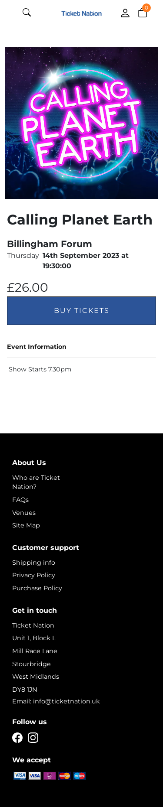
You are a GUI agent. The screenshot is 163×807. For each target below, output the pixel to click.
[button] (142, 12)
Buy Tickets (82, 310)
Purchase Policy (37, 588)
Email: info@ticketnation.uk (56, 701)
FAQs (20, 500)
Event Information (37, 347)
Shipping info (33, 562)
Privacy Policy (33, 575)
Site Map (26, 525)
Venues (24, 513)
